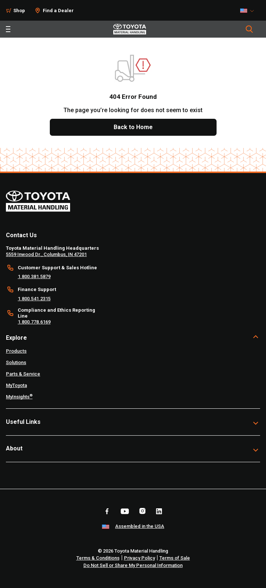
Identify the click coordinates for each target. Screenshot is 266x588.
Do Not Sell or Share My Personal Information (133, 565)
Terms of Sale (174, 558)
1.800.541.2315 (34, 298)
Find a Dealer (58, 10)
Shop (19, 10)
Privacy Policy (139, 558)
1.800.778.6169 (34, 322)
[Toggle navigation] (8, 29)
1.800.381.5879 (34, 276)
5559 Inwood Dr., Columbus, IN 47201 (46, 254)
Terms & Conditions (98, 558)
